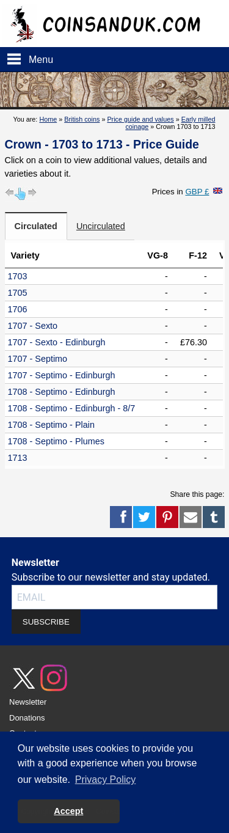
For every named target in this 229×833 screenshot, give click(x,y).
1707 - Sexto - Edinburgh (57, 342)
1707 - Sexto (33, 326)
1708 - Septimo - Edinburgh (61, 392)
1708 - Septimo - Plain (51, 425)
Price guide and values (140, 119)
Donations (27, 717)
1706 (17, 309)
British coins (82, 119)
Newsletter (27, 701)
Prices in (180, 191)
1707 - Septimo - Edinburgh (61, 375)
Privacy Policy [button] (105, 779)
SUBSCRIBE (46, 621)
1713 (17, 458)
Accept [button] (68, 811)
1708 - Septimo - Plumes (56, 441)
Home (48, 119)
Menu (41, 59)
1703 (17, 276)
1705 (17, 293)
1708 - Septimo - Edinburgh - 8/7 (72, 408)
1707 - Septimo (38, 359)
